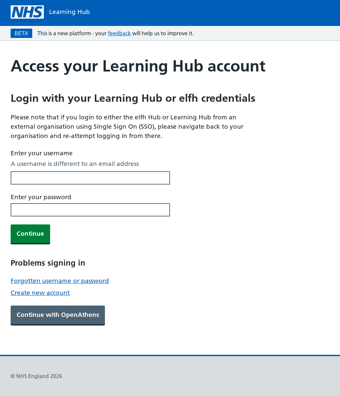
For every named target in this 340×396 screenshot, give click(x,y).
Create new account (40, 293)
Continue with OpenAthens (58, 315)
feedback (119, 33)
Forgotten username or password (60, 281)
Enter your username (42, 153)
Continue (30, 233)
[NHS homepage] (50, 12)
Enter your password (41, 197)
